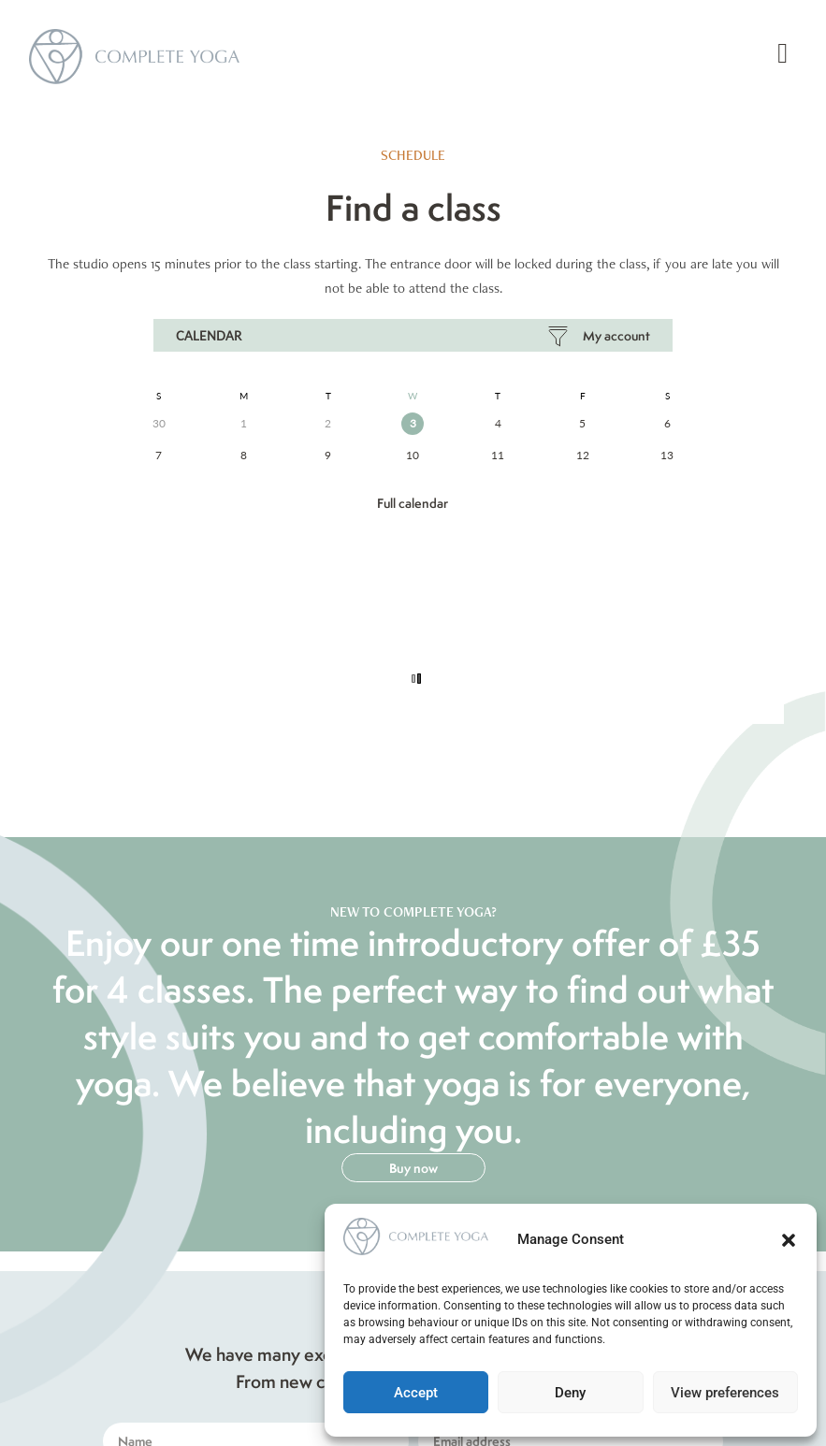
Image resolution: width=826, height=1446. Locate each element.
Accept (416, 1392)
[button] (788, 1240)
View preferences (725, 1392)
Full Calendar (412, 503)
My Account (616, 335)
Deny (570, 1392)
